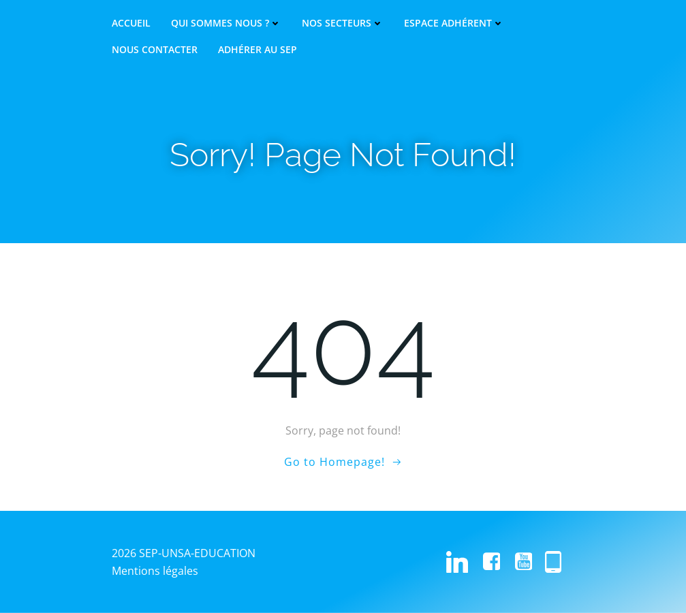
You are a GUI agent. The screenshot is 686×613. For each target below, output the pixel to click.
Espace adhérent (454, 23)
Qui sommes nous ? (226, 23)
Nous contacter (155, 50)
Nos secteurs (343, 23)
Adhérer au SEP (257, 50)
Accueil (131, 23)
